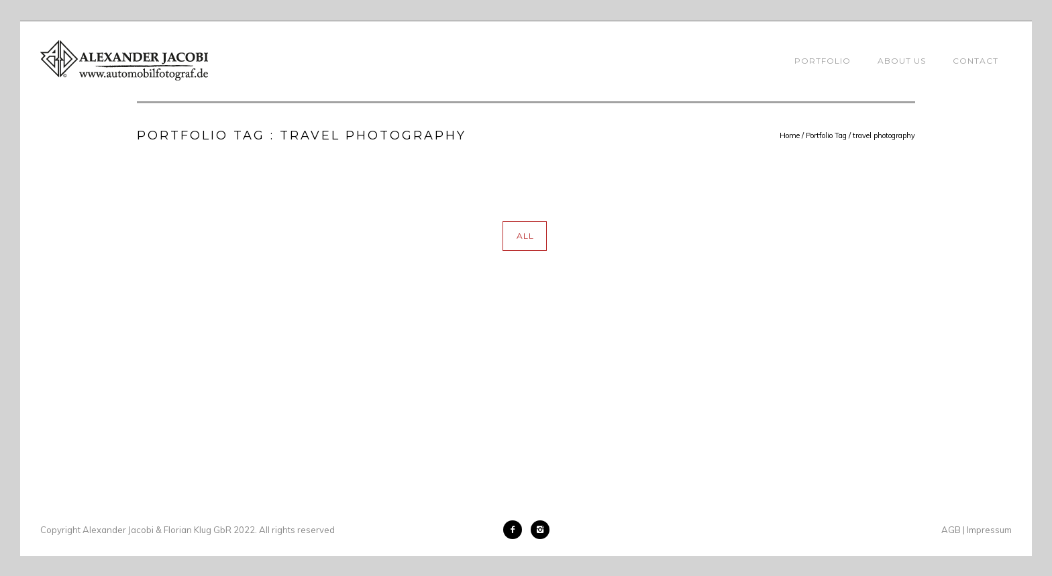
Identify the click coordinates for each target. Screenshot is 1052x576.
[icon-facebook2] (516, 529)
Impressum (989, 529)
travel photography (884, 135)
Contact (975, 61)
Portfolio (822, 61)
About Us (902, 61)
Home (790, 135)
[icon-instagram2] (540, 529)
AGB (951, 529)
